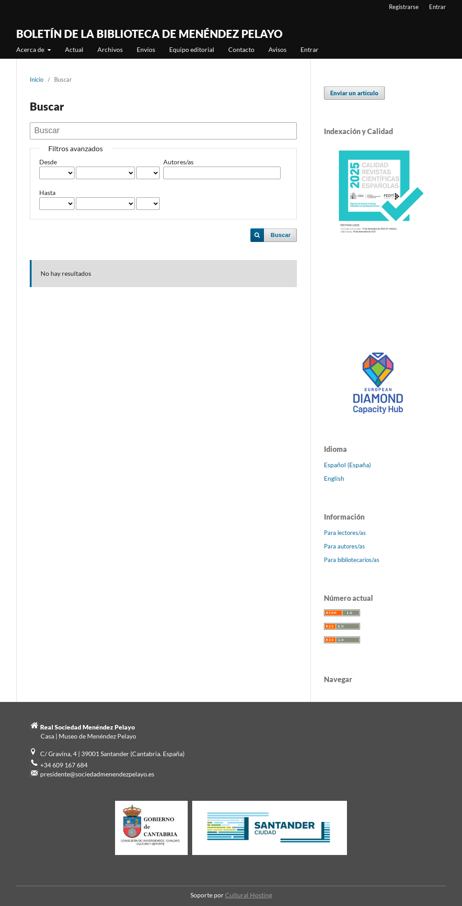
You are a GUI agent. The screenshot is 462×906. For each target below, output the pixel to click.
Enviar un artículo (354, 93)
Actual (74, 49)
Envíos (146, 49)
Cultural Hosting (248, 895)
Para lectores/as (345, 532)
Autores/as (178, 162)
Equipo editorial (191, 49)
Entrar (309, 49)
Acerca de (31, 49)
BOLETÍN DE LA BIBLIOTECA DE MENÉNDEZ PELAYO (149, 33)
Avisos (277, 49)
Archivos (110, 49)
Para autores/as (344, 546)
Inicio (36, 79)
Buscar (281, 235)
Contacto (241, 49)
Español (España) (347, 465)
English (334, 478)
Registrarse (404, 6)
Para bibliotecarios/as (351, 559)
